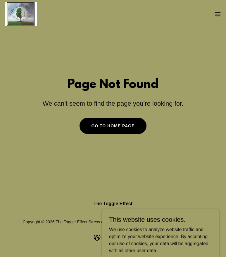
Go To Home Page (112, 126)
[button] (218, 14)
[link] (21, 14)
